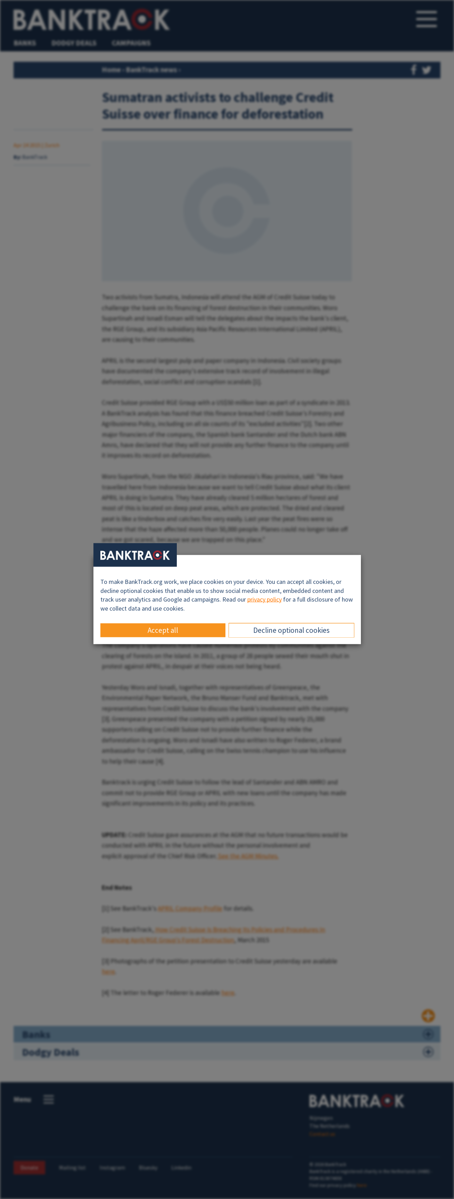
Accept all (163, 630)
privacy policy (264, 599)
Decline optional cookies (291, 630)
